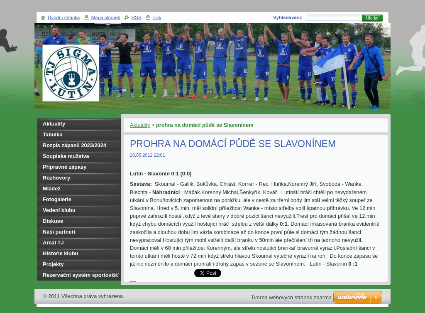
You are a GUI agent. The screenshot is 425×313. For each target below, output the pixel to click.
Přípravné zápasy (64, 167)
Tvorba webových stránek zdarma (291, 297)
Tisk (157, 17)
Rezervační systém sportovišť (81, 275)
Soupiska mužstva (66, 156)
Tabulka (52, 134)
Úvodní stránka (64, 17)
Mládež (52, 188)
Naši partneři (59, 232)
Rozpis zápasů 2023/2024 (74, 145)
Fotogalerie (57, 199)
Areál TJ (53, 242)
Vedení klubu (59, 210)
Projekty (53, 264)
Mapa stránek (105, 17)
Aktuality (140, 125)
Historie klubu (60, 253)
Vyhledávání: (288, 17)
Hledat (372, 18)
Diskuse (53, 221)
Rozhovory (56, 178)
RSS (137, 17)
